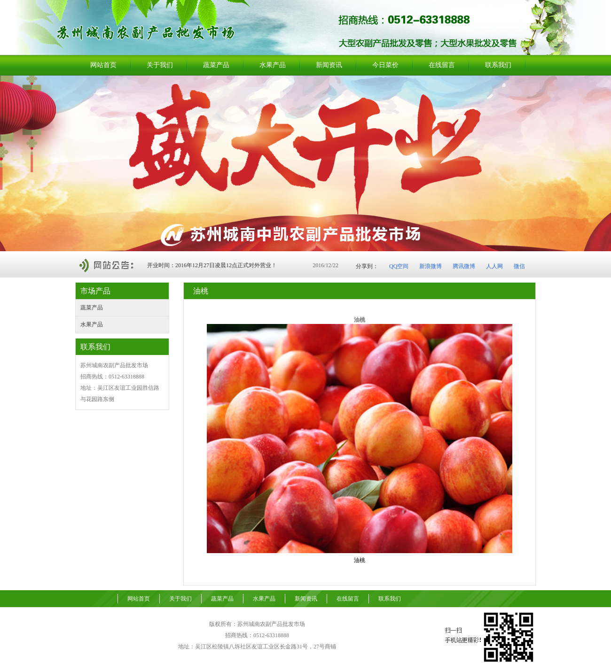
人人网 (494, 266)
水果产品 (91, 324)
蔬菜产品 (91, 307)
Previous (7, 163)
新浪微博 (430, 266)
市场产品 (95, 291)
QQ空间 (398, 266)
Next (601, 163)
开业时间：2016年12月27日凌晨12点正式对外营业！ (212, 265)
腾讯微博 (464, 266)
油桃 (359, 560)
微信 (519, 266)
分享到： (367, 266)
